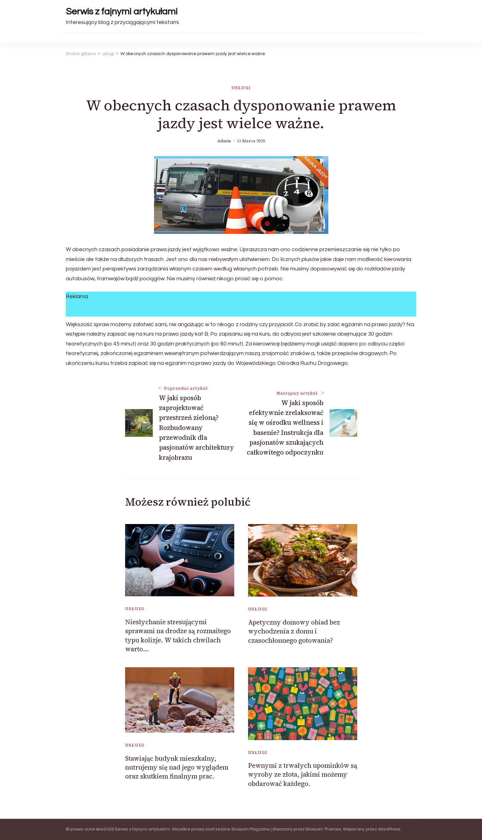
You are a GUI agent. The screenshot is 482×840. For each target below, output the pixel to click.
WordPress (389, 829)
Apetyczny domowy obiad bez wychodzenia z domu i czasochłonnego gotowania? (294, 631)
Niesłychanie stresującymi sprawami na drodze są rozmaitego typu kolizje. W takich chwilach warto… (178, 635)
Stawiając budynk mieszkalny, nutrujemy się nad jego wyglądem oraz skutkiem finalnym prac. (176, 767)
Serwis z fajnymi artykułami (121, 11)
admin (224, 141)
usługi (241, 87)
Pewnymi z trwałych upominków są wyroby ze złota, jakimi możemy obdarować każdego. (302, 774)
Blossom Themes (323, 829)
